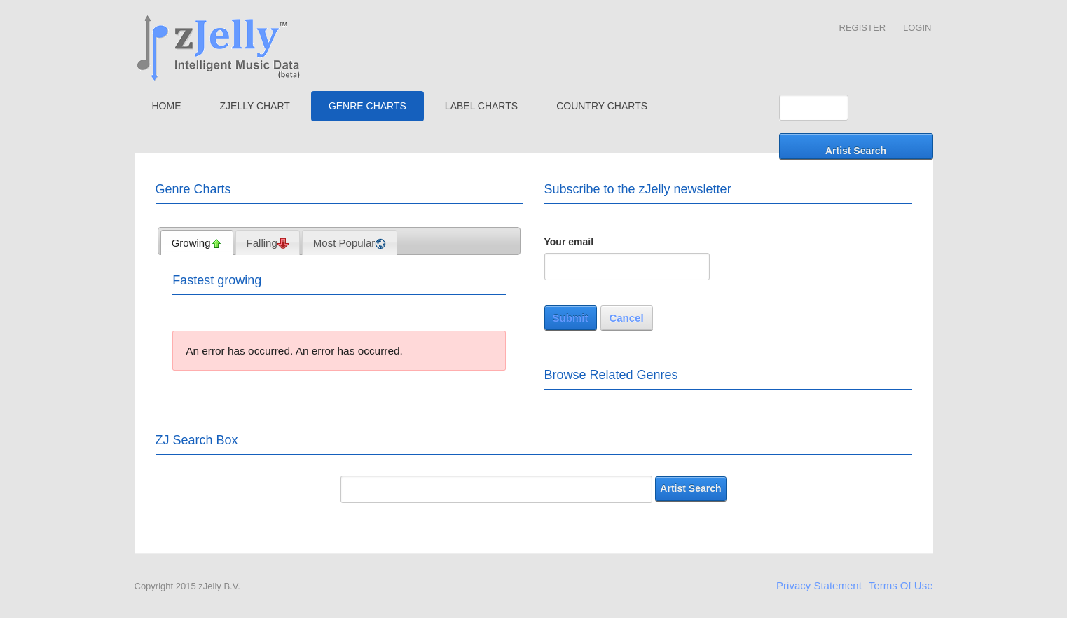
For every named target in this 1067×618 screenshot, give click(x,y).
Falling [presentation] (268, 243)
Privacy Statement (819, 585)
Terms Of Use (901, 585)
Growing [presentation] (197, 243)
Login (917, 27)
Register (862, 27)
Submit (570, 318)
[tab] (196, 242)
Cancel (626, 318)
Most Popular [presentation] (349, 243)
